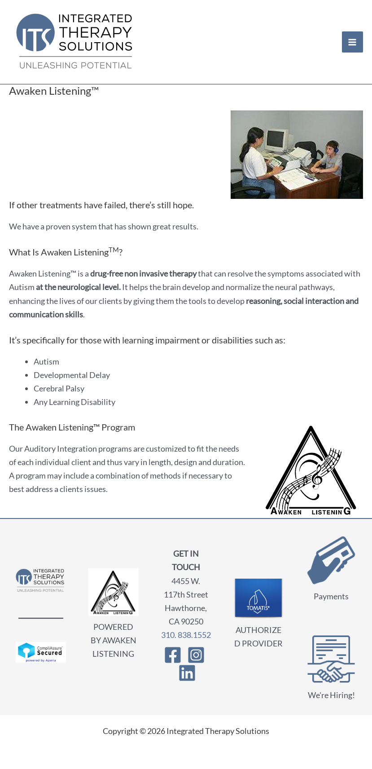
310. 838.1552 (186, 635)
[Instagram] (196, 655)
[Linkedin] (187, 673)
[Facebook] (173, 655)
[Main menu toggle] (352, 42)
